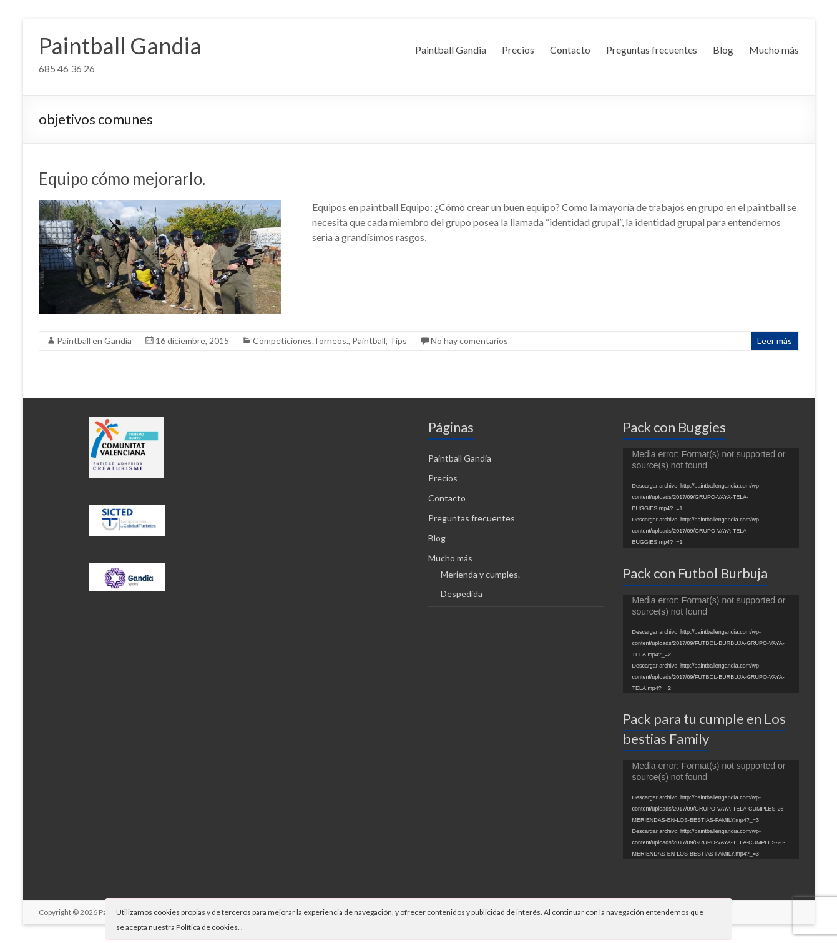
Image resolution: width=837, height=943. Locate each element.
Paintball (369, 340)
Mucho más (774, 50)
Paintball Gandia (120, 45)
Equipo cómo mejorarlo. (122, 179)
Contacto (570, 50)
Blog (723, 50)
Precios (518, 50)
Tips (398, 340)
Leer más (774, 340)
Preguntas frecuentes (651, 50)
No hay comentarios (469, 340)
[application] (711, 498)
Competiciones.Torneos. (300, 340)
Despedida (461, 593)
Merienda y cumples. (480, 574)
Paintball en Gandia (94, 340)
